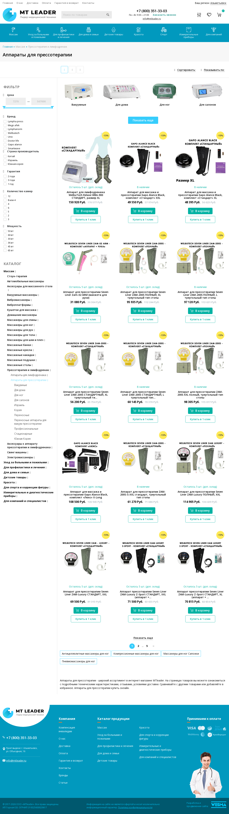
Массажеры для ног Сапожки (181, 653)
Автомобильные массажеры (25, 281)
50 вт (9, 231)
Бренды (63, 775)
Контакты (88, 2)
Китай (9, 156)
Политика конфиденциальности (135, 807)
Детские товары (113, 31)
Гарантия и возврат (67, 2)
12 (7, 196)
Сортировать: (186, 70)
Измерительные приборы (188, 33)
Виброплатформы (20, 305)
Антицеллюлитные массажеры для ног (85, 653)
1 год (8, 184)
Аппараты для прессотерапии (29, 380)
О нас (19, 2)
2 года (9, 176)
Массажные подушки (22, 360)
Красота (138, 31)
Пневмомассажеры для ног (78, 661)
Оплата (46, 2)
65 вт (9, 250)
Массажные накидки (21, 355)
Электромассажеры (21, 457)
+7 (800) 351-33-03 (152, 11)
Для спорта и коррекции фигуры (27, 487)
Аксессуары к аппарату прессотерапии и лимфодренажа (29, 445)
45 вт (9, 246)
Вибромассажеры (19, 300)
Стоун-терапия (17, 276)
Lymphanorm (13, 129)
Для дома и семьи (89, 31)
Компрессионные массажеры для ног (136, 653)
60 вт (9, 235)
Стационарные (23, 433)
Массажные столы (20, 365)
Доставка (32, 2)
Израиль (11, 160)
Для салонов (21, 400)
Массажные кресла (20, 350)
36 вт (9, 242)
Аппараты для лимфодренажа (29, 375)
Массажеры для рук (21, 330)
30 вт (9, 238)
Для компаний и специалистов (26, 501)
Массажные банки (20, 345)
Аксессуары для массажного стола (29, 288)
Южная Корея (22, 438)
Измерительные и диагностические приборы (28, 494)
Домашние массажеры (22, 315)
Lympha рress (13, 121)
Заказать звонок (164, 14)
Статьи (63, 782)
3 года (9, 180)
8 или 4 (10, 200)
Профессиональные (26, 428)
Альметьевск (218, 3)
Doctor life (11, 140)
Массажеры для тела (22, 335)
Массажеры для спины (22, 320)
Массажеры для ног (21, 325)
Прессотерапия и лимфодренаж (47, 46)
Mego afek (12, 125)
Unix (8, 136)
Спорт (163, 31)
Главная (8, 2)
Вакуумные (20, 385)
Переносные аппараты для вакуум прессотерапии (30, 421)
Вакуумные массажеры (23, 295)
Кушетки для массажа (22, 310)
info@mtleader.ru (152, 18)
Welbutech (12, 133)
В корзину (85, 211)
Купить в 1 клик (85, 219)
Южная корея (13, 164)
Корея (18, 410)
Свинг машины (17, 452)
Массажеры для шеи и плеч (26, 340)
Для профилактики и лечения (63, 33)
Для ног (18, 395)
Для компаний (214, 31)
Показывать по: (214, 70)
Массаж (13, 31)
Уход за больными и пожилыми (38, 33)
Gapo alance (13, 144)
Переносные (21, 415)
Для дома (19, 390)
